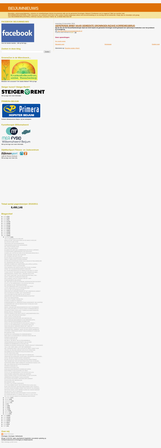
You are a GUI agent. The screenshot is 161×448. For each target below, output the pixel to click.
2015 (5, 233)
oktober (7, 399)
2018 (5, 228)
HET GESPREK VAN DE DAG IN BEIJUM (15, 254)
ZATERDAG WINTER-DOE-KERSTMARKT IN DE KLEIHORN (20, 393)
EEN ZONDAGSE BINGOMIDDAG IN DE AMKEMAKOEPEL (19, 319)
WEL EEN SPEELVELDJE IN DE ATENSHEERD (16, 364)
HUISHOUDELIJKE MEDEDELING (13, 380)
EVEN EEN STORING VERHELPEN (13, 299)
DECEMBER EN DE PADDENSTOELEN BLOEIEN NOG (18, 351)
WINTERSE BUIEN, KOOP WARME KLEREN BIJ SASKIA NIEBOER (22, 389)
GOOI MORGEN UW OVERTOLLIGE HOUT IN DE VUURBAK (20, 267)
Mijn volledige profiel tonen (9, 442)
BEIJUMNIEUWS (23, 8)
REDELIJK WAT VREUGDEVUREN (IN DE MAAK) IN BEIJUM (20, 240)
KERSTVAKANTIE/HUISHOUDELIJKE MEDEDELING (18, 318)
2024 (5, 218)
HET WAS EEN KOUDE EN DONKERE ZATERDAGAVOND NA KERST (22, 281)
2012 (5, 417)
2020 (5, 225)
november (8, 397)
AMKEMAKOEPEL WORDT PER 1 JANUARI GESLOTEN (19, 273)
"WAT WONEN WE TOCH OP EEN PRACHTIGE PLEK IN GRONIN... (22, 361)
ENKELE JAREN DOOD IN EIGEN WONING (15, 259)
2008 (5, 424)
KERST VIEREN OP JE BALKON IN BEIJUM (15, 276)
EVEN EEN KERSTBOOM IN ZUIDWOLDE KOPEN (17, 369)
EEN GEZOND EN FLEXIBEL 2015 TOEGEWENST (17, 292)
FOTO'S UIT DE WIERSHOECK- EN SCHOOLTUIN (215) (19, 283)
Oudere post (156, 44)
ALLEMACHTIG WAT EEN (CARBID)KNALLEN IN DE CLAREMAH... (21, 250)
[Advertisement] (11, 170)
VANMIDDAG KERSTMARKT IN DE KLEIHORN (16, 377)
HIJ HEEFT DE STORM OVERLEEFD (14, 383)
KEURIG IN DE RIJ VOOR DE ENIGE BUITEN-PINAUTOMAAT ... (21, 359)
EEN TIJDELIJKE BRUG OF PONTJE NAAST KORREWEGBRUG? (21, 308)
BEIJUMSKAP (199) (9, 382)
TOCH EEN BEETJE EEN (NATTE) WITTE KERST (17, 294)
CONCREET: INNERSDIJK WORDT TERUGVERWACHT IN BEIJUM (21, 331)
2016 (5, 232)
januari (7, 413)
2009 (5, 422)
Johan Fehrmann (9, 434)
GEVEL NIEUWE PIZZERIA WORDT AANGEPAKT (17, 358)
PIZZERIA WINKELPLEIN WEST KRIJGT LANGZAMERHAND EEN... (22, 313)
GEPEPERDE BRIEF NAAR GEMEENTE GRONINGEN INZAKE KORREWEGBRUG (95, 25)
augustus (7, 402)
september (8, 401)
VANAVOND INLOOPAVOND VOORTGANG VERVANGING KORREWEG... (23, 356)
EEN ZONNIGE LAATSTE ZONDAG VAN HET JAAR (17, 278)
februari (7, 412)
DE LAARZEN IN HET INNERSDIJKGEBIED (15, 285)
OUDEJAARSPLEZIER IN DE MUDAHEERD (15, 245)
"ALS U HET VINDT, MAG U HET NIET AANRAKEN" (17, 347)
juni (6, 405)
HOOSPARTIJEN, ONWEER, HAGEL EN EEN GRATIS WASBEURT (21, 329)
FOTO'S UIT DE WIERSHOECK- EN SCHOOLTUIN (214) (19, 324)
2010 (5, 420)
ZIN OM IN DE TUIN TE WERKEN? (13, 391)
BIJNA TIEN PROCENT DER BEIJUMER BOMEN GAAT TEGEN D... (21, 386)
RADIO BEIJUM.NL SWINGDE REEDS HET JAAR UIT (18, 326)
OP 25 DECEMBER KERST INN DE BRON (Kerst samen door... (20, 385)
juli (6, 404)
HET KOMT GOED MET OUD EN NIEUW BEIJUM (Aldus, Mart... (20, 275)
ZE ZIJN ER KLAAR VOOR (11, 242)
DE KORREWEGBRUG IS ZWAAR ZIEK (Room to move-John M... (21, 394)
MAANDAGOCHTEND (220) (11, 367)
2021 (5, 223)
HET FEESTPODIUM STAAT (11, 246)
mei (6, 407)
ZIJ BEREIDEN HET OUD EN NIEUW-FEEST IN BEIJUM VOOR (20, 304)
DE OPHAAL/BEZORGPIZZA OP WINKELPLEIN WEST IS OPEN (21, 270)
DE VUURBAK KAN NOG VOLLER (13, 256)
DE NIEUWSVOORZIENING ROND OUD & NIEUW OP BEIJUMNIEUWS (23, 261)
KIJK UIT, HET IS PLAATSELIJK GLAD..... (15, 289)
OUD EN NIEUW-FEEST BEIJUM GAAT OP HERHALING (19, 354)
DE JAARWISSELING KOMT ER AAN (14, 262)
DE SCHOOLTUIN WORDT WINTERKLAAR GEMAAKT (18, 378)
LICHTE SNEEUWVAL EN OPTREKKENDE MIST (17, 288)
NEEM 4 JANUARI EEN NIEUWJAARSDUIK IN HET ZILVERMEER (21, 307)
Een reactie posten (60, 41)
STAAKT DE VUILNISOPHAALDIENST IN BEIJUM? (17, 269)
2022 (5, 221)
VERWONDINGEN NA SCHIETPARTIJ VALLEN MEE (18, 342)
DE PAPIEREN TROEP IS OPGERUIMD (14, 265)
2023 (5, 220)
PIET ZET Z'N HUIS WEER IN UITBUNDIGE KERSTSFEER (19, 396)
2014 (5, 235)
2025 (5, 216)
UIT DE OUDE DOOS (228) (11, 353)
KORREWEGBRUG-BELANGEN (12, 280)
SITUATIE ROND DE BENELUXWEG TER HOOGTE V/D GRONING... (22, 388)
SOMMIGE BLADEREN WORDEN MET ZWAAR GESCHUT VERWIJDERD (23, 345)
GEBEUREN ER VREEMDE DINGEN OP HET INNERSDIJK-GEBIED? (22, 291)
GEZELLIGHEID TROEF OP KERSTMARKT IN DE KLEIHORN (20, 375)
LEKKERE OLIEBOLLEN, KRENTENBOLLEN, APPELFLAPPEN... (21, 264)
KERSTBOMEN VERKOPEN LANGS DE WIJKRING (17, 374)
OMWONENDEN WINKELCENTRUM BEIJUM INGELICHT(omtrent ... (22, 327)
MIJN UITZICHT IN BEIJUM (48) (12, 316)
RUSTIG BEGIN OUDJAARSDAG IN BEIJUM (16, 257)
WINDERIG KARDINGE (10, 305)
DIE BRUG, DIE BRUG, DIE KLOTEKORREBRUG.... (17, 340)
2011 (5, 419)
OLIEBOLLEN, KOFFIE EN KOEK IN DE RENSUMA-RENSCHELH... (21, 253)
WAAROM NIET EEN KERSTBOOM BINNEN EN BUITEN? (19, 296)
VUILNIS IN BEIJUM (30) (10, 339)
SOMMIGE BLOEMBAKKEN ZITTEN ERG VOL (16, 343)
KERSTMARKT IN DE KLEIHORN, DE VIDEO (16, 370)
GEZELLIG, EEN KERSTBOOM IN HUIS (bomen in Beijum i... (20, 323)
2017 (5, 230)
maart (6, 410)
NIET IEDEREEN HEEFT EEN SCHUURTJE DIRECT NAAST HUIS (21, 348)
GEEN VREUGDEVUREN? (11, 248)
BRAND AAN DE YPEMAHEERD (12, 312)
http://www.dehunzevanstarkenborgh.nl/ (70, 31)
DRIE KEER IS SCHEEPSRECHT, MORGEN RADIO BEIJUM (20, 335)
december (8, 237)
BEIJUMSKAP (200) (9, 332)
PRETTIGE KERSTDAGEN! (11, 297)
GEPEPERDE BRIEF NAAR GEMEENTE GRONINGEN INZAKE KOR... (22, 362)
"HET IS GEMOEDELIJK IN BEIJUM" (13, 238)
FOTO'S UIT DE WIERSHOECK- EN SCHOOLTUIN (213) (19, 372)
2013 (5, 415)
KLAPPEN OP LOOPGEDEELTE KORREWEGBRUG (18, 334)
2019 (5, 227)
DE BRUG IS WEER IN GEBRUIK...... (14, 300)
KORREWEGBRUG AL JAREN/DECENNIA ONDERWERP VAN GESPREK (23, 302)
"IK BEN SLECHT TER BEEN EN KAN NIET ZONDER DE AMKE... (21, 272)
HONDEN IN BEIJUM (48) (11, 337)
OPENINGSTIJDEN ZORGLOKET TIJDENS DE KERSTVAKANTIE (21, 310)
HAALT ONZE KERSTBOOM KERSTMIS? (15, 315)
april (6, 409)
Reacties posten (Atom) (72, 48)
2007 (5, 426)
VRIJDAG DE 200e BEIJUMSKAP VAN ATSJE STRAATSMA (19, 350)
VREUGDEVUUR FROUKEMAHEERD (14, 243)
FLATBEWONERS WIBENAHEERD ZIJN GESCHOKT (18, 251)
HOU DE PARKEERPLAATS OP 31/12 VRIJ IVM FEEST (18, 286)
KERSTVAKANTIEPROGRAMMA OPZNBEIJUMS (17, 321)
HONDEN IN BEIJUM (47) (11, 366)
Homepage (108, 44)
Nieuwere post (59, 44)
